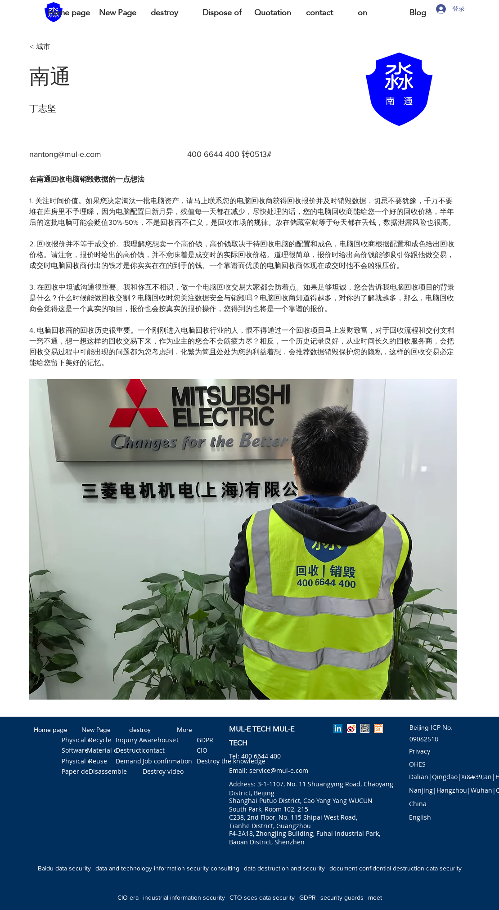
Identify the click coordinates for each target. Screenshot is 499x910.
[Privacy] (419, 751)
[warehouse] (159, 740)
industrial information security (184, 897)
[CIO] (207, 751)
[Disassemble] (108, 772)
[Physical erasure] (86, 740)
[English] (420, 818)
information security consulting (196, 868)
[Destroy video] (163, 772)
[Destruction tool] (140, 751)
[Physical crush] (83, 761)
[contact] (155, 751)
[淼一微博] (351, 728)
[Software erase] (84, 751)
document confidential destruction (376, 868)
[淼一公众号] (364, 728)
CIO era (128, 897)
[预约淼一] (378, 728)
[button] (418, 804)
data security (444, 868)
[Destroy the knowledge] (231, 761)
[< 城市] (58, 47)
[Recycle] (101, 740)
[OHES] (417, 764)
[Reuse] (100, 761)
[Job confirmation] (167, 761)
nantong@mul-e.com (65, 154)
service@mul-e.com (278, 770)
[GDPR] (207, 740)
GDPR (307, 897)
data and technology (123, 868)
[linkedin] (337, 728)
